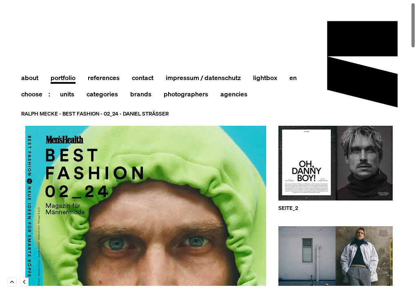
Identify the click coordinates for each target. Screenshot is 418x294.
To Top (12, 282)
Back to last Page (24, 282)
